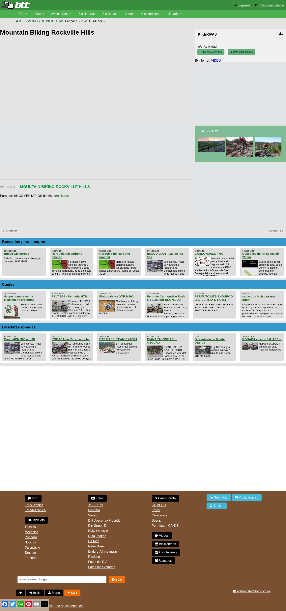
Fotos (38, 13)
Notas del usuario (241, 51)
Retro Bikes (96, 546)
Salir (72, 593)
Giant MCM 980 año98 (19, 339)
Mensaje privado (211, 51)
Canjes (8, 284)
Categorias (159, 515)
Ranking (94, 556)
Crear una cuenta (271, 5)
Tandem (30, 552)
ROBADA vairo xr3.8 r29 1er (261, 339)
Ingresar (244, 5)
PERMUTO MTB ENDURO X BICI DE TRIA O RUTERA (214, 298)
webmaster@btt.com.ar (251, 591)
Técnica (30, 527)
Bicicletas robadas (19, 327)
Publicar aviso (246, 497)
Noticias (30, 542)
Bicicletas (109, 13)
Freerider (31, 558)
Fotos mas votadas (101, 567)
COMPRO (159, 505)
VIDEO (216, 60)
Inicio (35, 593)
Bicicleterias (165, 544)
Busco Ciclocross (16, 253)
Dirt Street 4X (97, 525)
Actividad (210, 46)
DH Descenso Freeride (104, 520)
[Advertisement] (72, 143)
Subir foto (219, 497)
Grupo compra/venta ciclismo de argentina (19, 298)
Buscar (157, 520)
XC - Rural (95, 505)
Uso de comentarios (68, 606)
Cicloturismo (150, 13)
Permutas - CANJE (165, 525)
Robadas (31, 537)
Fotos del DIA (97, 562)
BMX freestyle (98, 531)
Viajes (92, 515)
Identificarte (61, 196)
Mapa (54, 593)
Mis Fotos (210, 131)
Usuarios (174, 13)
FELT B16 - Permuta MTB (69, 296)
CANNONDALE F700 (209, 253)
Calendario (32, 547)
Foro (22, 13)
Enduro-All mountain (102, 551)
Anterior (9, 230)
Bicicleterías (87, 13)
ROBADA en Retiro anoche (71, 339)
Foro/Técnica (34, 505)
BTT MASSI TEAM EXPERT (118, 339)
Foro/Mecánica (35, 510)
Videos (129, 13)
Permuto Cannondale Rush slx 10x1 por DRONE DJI (166, 298)
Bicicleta (36, 520)
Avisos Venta (60, 13)
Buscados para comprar (24, 242)
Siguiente (276, 230)
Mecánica (31, 532)
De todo (93, 541)
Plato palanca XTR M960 (116, 296)
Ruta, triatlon (97, 536)
